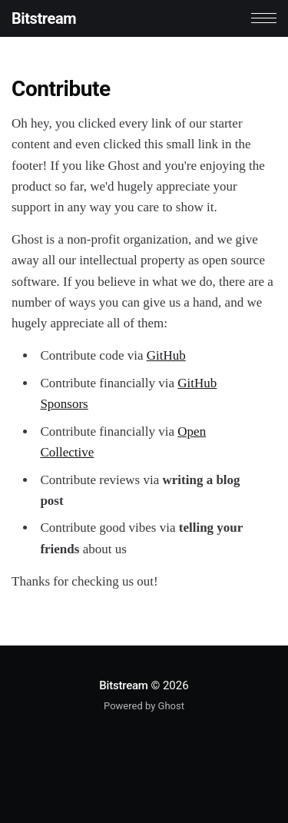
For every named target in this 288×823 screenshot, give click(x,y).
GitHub (166, 355)
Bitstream (44, 18)
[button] (263, 18)
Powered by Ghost (144, 706)
